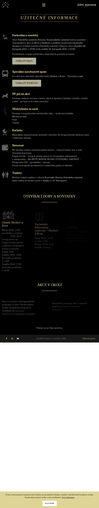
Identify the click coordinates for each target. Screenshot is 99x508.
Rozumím (49, 503)
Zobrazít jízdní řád (27, 83)
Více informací (68, 497)
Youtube (18, 339)
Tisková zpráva (88, 338)
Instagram (12, 339)
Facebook (6, 339)
